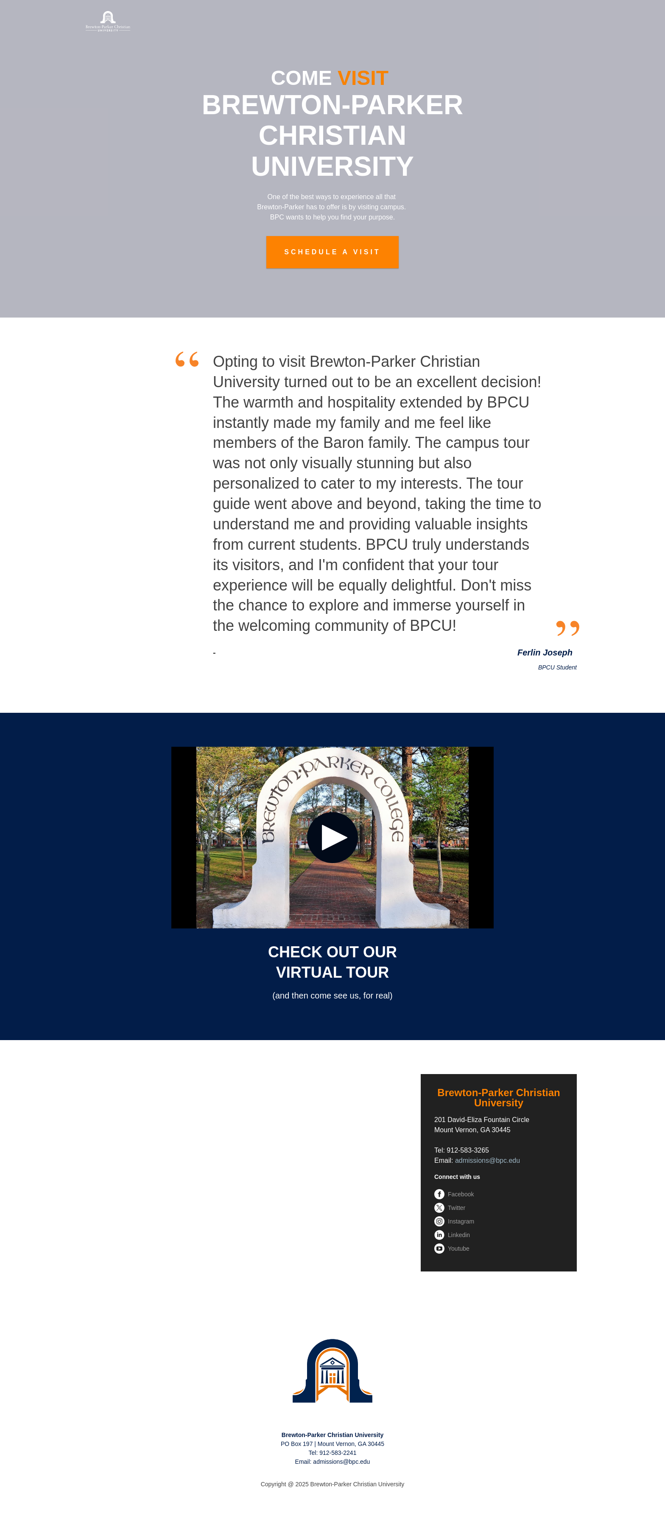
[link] (332, 1371)
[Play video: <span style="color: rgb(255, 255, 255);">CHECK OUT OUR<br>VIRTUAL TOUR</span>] (332, 837)
